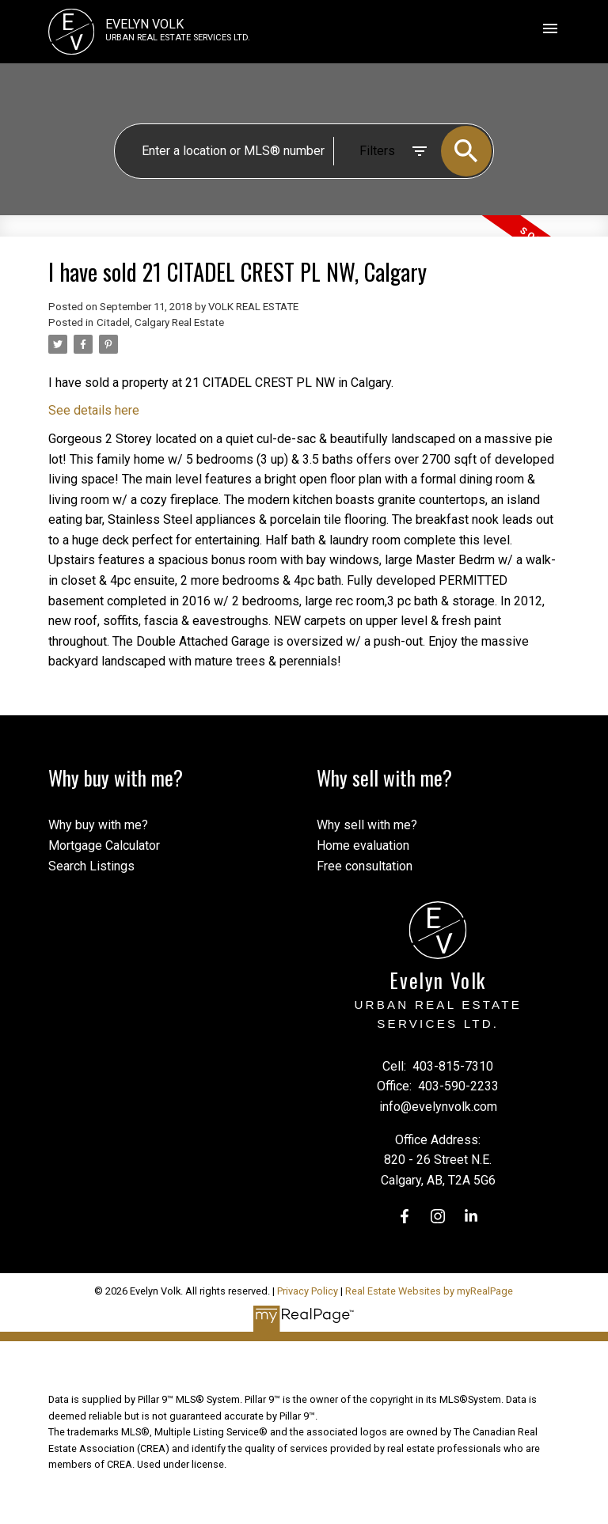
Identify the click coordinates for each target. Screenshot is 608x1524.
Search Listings (91, 866)
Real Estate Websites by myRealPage (429, 1291)
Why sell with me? (367, 824)
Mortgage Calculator (104, 845)
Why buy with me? (98, 824)
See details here (93, 410)
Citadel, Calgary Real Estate (160, 322)
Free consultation (364, 866)
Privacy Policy (307, 1291)
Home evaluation (363, 845)
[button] (404, 1216)
